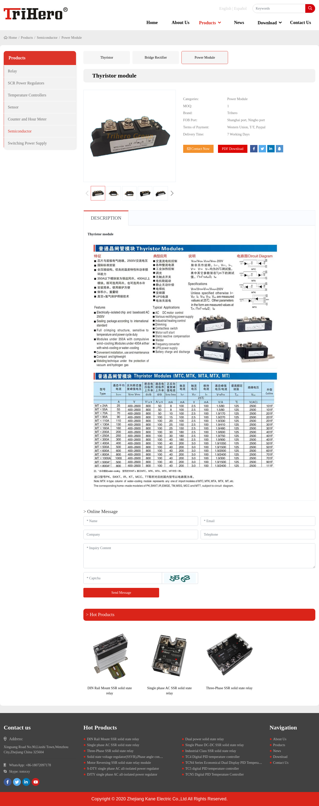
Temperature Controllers (27, 95)
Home (152, 22)
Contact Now (198, 149)
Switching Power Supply (27, 143)
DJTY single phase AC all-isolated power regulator (122, 774)
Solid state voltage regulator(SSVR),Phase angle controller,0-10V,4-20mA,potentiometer (148, 757)
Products (207, 22)
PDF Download (232, 149)
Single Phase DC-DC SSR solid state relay (214, 745)
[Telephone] (258, 534)
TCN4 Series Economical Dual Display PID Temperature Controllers (232, 763)
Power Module (205, 57)
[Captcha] (122, 578)
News (239, 22)
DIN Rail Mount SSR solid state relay (113, 739)
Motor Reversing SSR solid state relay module (119, 763)
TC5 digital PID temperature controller (212, 768)
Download (267, 22)
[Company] (140, 534)
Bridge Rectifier (156, 57)
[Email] (258, 521)
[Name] (140, 521)
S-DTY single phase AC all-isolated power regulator (123, 768)
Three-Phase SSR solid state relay (229, 688)
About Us (181, 22)
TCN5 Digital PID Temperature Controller (214, 774)
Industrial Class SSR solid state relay (210, 751)
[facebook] (8, 782)
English (225, 8)
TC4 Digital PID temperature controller (212, 757)
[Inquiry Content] (199, 555)
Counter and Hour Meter (27, 119)
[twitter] (17, 782)
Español (240, 8)
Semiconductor (47, 38)
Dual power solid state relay (204, 739)
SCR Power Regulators (26, 83)
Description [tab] (106, 218)
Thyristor (106, 57)
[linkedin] (26, 782)
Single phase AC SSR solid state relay (113, 745)
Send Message (121, 593)
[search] (310, 8)
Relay (12, 71)
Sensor (13, 107)
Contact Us (300, 22)
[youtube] (35, 782)
